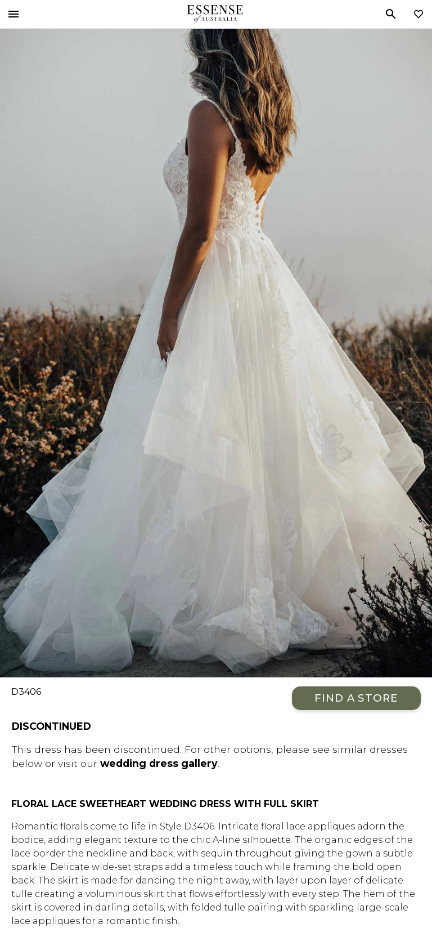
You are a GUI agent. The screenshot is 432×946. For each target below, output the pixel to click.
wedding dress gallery (159, 763)
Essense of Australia (215, 14)
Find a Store (356, 697)
